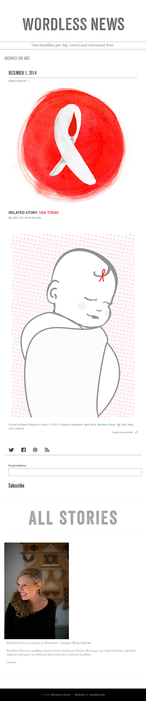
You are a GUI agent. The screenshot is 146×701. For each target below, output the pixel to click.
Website (80, 694)
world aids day (33, 217)
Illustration (77, 424)
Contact (11, 662)
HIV (21, 217)
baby (130, 424)
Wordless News (106, 424)
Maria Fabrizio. (82, 643)
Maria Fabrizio (17, 80)
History (65, 424)
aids (15, 217)
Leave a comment (122, 432)
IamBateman (97, 694)
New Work (90, 424)
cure (11, 428)
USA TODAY (49, 212)
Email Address (17, 465)
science (19, 428)
